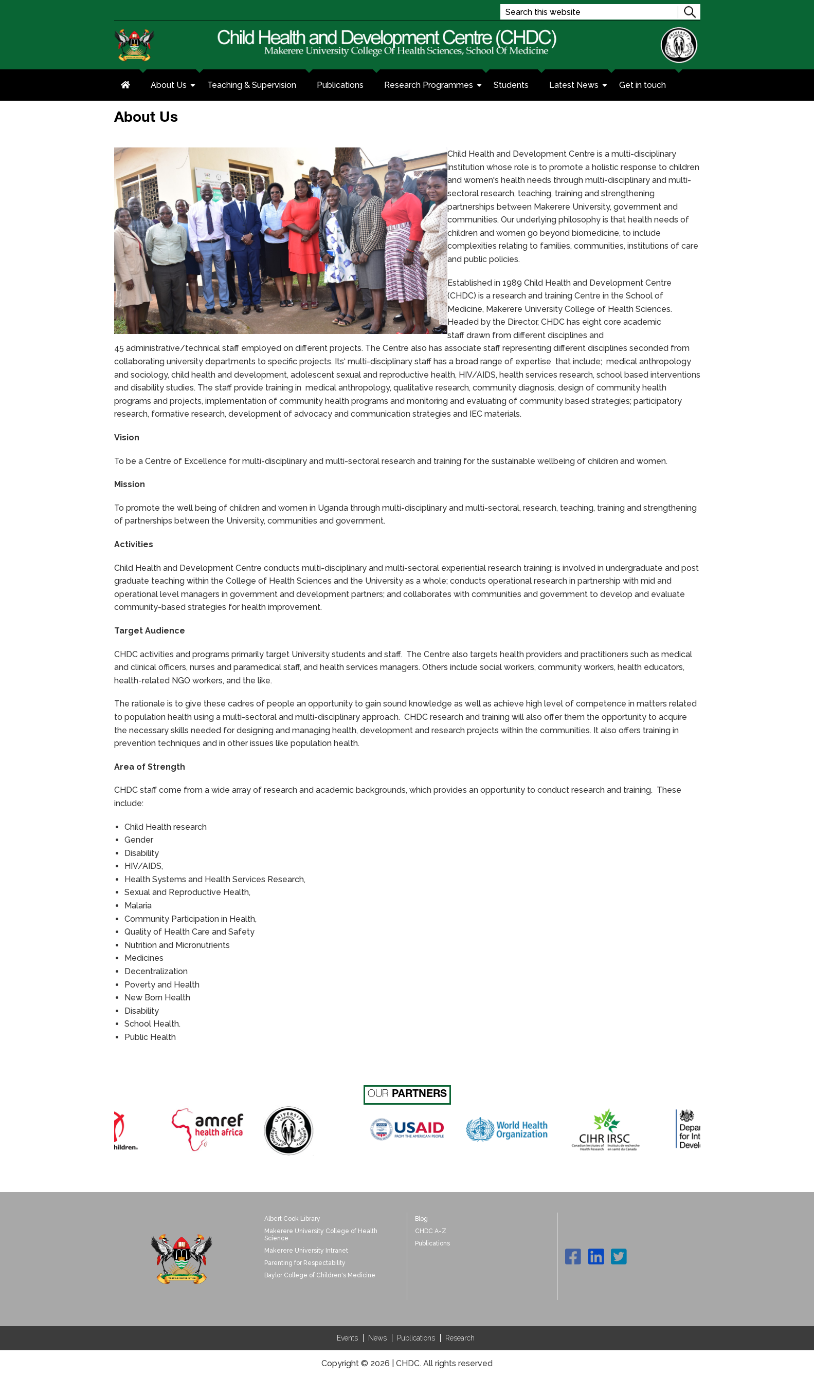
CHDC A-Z (430, 1231)
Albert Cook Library (292, 1218)
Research (460, 1338)
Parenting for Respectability (305, 1263)
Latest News (579, 86)
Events (347, 1338)
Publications (340, 85)
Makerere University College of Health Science (320, 1234)
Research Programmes (433, 86)
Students (511, 85)
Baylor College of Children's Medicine (319, 1275)
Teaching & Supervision (251, 85)
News (377, 1338)
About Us (174, 86)
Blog (421, 1218)
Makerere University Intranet (306, 1250)
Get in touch (642, 85)
